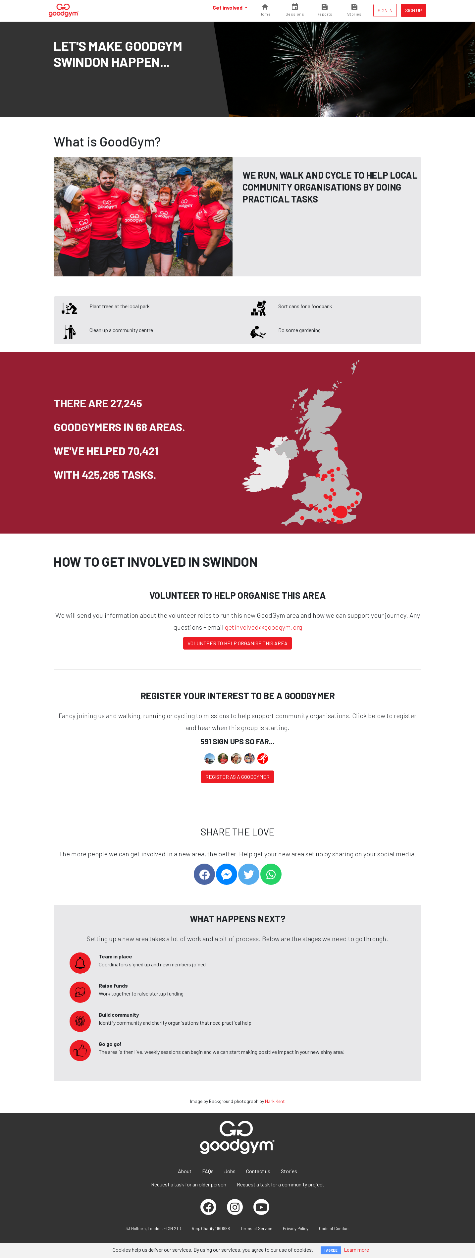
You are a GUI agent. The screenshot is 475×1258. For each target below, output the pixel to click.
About (184, 1171)
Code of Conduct (334, 1228)
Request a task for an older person (188, 1184)
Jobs (230, 1171)
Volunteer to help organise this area (237, 643)
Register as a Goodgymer (237, 776)
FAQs (208, 1171)
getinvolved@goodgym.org (263, 627)
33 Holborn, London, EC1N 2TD (153, 1228)
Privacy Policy (295, 1228)
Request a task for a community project (280, 1184)
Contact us (258, 1171)
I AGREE (331, 1250)
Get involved (228, 7)
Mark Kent (275, 1101)
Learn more (356, 1249)
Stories (289, 1171)
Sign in (385, 10)
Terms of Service (256, 1228)
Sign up (413, 10)
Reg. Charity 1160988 (211, 1228)
